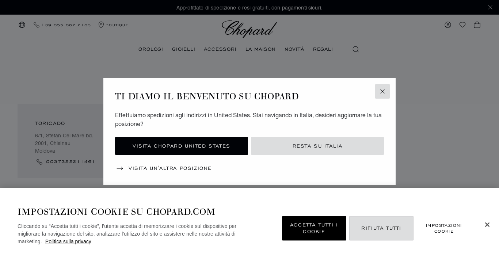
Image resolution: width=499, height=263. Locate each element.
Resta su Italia (318, 146)
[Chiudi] (487, 225)
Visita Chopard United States (182, 146)
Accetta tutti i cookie (314, 228)
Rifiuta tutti (381, 228)
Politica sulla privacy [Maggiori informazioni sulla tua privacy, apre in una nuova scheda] (68, 241)
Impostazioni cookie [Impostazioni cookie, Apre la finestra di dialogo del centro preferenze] (444, 228)
